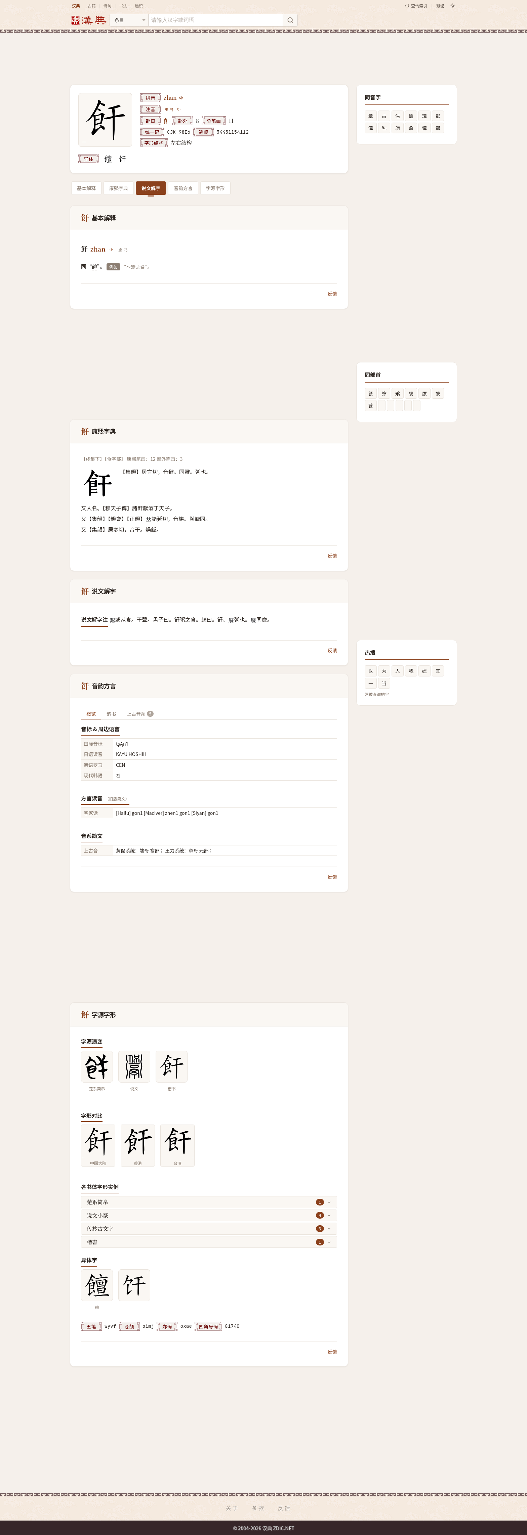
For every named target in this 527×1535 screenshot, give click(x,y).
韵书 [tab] (111, 713)
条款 (258, 1508)
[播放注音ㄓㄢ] (179, 109)
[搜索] (290, 20)
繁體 (440, 5)
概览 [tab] (91, 713)
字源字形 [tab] (215, 188)
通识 (139, 5)
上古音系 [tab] (140, 713)
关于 (232, 1508)
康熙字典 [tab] (118, 188)
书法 (123, 5)
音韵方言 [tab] (183, 188)
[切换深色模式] (452, 5)
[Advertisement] (263, 53)
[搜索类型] (129, 20)
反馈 (332, 293)
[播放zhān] (181, 97)
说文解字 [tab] (150, 188)
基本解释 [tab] (86, 188)
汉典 (76, 5)
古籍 (92, 5)
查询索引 (416, 5)
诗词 (107, 5)
